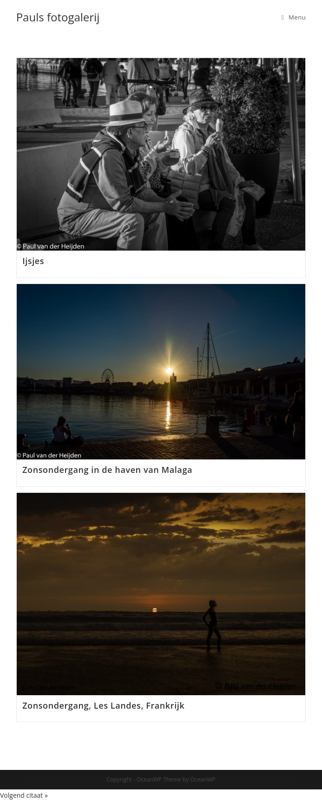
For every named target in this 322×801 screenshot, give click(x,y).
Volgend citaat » (24, 795)
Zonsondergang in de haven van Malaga (107, 469)
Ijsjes (33, 260)
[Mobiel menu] (294, 17)
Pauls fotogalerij (58, 17)
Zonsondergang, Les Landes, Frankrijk (103, 705)
